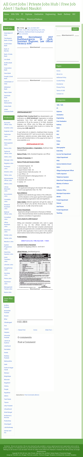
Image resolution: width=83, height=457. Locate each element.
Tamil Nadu (7, 399)
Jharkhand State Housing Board (34, 32)
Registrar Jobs (8, 163)
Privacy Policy (61, 87)
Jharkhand (20, 32)
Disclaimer (60, 84)
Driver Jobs (7, 139)
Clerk (20, 30)
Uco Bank (7, 59)
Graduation (38, 14)
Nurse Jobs (7, 148)
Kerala (6, 352)
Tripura (6, 402)
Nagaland (7, 383)
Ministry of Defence (34, 19)
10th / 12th (15, 14)
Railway (67, 14)
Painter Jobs (8, 238)
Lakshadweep (8, 427)
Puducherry (7, 421)
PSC (5, 19)
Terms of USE (61, 90)
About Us (59, 74)
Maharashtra (8, 361)
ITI (22, 14)
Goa (5, 325)
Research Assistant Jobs (7, 206)
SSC (73, 14)
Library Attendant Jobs (7, 189)
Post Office (20, 19)
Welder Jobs (8, 235)
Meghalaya (7, 376)
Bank (60, 14)
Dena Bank (7, 73)
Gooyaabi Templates (70, 455)
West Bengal (8, 412)
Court (24, 30)
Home (6, 14)
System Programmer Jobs (8, 247)
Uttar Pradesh (8, 406)
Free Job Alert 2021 (33, 28)
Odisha (6, 386)
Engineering (51, 14)
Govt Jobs (41, 30)
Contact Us (60, 94)
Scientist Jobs (8, 128)
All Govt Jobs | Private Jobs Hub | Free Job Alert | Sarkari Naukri (39, 6)
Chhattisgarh (8, 322)
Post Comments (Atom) (32, 395)
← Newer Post (21, 330)
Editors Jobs (8, 183)
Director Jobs (8, 172)
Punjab (6, 389)
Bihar (5, 319)
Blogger (69, 453)
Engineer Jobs (8, 131)
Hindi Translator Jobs (7, 259)
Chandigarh (7, 424)
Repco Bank (8, 92)
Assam (6, 316)
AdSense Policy (61, 77)
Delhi (28, 30)
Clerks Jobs (8, 157)
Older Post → (49, 330)
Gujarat (6, 329)
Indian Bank (7, 106)
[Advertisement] (70, 48)
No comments (23, 34)
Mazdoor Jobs (8, 241)
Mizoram (7, 379)
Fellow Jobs (8, 175)
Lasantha (35, 455)
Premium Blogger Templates (47, 455)
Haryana (6, 332)
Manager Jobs (8, 160)
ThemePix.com (17, 455)
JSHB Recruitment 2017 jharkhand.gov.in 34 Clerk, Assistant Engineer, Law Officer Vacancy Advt (35, 40)
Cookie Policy (61, 80)
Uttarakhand (8, 409)
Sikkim (6, 396)
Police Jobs (7, 278)
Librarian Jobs (8, 264)
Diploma (28, 14)
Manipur (6, 373)
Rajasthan (7, 392)
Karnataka (7, 349)
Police (11, 19)
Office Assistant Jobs (7, 224)
